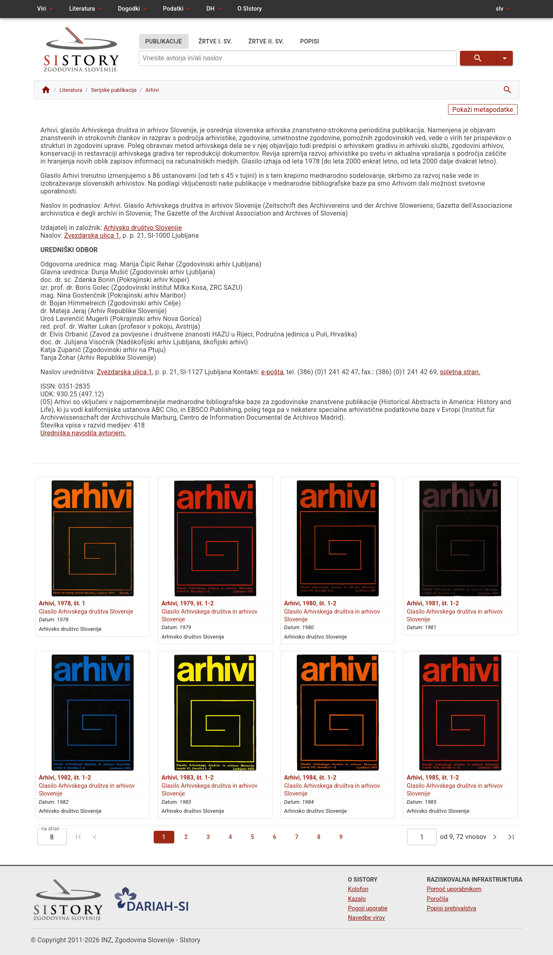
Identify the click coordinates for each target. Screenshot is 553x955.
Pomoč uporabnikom (454, 889)
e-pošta (272, 372)
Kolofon (358, 889)
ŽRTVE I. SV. (215, 41)
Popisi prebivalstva (451, 908)
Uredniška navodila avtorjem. (83, 433)
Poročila (437, 899)
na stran (50, 829)
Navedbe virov (366, 917)
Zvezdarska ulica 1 (92, 235)
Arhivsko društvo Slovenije (143, 228)
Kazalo (357, 899)
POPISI (309, 41)
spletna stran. (460, 372)
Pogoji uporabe (367, 908)
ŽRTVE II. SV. (266, 41)
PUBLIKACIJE (164, 41)
